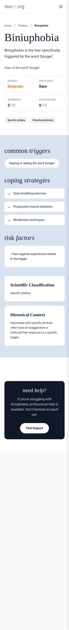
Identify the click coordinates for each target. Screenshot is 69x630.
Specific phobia (16, 120)
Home (7, 25)
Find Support (34, 428)
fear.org (14, 6)
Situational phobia (42, 120)
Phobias (23, 25)
